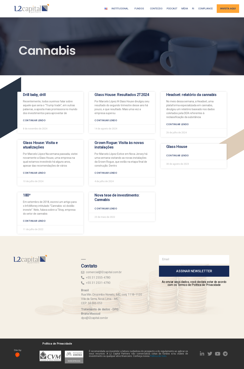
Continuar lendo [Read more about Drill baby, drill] (34, 94)
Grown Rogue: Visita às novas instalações (119, 119)
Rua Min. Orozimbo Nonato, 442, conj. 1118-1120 (111, 294)
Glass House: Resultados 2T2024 (122, 69)
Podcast (172, 8)
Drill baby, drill (34, 69)
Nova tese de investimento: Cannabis (117, 171)
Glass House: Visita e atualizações (40, 119)
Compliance (205, 8)
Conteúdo (156, 8)
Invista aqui (228, 8)
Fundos (140, 8)
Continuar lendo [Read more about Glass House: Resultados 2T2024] (106, 94)
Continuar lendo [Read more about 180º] (34, 195)
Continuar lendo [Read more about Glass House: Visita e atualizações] (34, 147)
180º (26, 169)
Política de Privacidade (57, 343)
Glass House (176, 121)
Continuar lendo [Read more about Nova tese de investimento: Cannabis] (106, 183)
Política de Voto (158, 356)
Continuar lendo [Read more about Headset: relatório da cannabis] (177, 98)
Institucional (121, 8)
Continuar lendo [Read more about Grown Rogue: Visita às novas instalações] (106, 147)
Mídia (184, 8)
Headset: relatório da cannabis (191, 69)
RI (193, 8)
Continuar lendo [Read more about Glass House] (177, 130)
